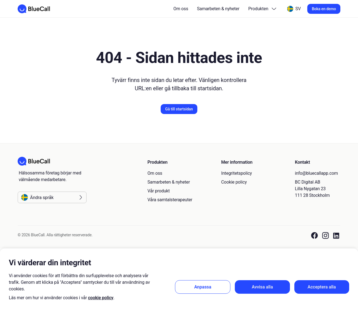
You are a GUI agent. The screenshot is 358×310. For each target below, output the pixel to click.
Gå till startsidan (179, 109)
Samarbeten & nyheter (218, 8)
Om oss (180, 8)
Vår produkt (158, 191)
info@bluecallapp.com (316, 173)
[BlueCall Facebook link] (314, 235)
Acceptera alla (322, 287)
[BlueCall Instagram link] (325, 235)
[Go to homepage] (34, 8)
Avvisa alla (262, 287)
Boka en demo (324, 9)
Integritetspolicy (236, 173)
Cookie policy (234, 182)
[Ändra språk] (294, 9)
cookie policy (100, 297)
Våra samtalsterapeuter (169, 199)
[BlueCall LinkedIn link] (336, 235)
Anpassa (202, 287)
